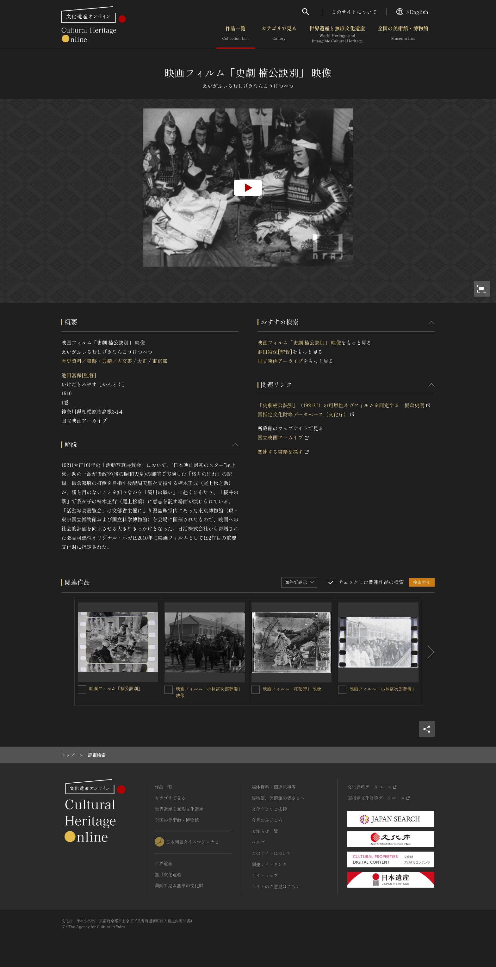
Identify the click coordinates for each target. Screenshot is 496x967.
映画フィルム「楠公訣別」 (115, 688)
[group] (248, 187)
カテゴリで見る (279, 34)
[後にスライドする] (428, 652)
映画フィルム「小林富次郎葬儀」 (383, 689)
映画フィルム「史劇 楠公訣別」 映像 (299, 342)
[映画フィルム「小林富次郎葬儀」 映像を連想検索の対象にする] (168, 690)
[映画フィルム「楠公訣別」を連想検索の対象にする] (82, 689)
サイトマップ (264, 875)
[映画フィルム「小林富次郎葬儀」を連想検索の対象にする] (342, 690)
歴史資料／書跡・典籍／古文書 (96, 361)
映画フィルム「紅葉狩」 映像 (292, 689)
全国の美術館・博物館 (403, 34)
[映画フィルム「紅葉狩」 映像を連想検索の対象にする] (255, 690)
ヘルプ (258, 842)
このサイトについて (354, 11)
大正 (142, 361)
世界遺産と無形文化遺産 (337, 34)
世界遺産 (163, 863)
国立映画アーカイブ (280, 361)
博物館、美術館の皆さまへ (278, 798)
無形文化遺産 (168, 874)
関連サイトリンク (269, 864)
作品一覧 (235, 34)
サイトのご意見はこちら (275, 886)
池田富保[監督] (78, 375)
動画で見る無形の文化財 (179, 885)
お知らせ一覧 (264, 831)
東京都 (159, 361)
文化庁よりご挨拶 (269, 809)
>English (412, 11)
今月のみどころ (266, 820)
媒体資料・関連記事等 (273, 787)
